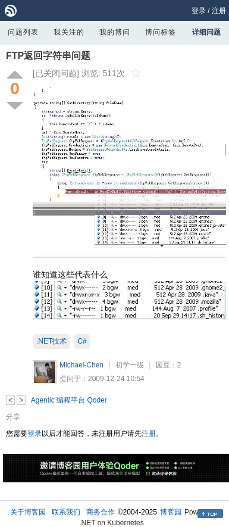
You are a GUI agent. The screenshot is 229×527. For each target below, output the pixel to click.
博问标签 (160, 32)
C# (81, 341)
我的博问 (114, 32)
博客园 (170, 512)
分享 (13, 417)
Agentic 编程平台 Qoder (69, 400)
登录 (199, 11)
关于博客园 (28, 512)
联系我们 (66, 512)
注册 (219, 11)
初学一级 (129, 365)
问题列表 (23, 32)
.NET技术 (51, 341)
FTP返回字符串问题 (48, 56)
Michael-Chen (81, 365)
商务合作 (100, 512)
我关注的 (69, 32)
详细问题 (206, 32)
